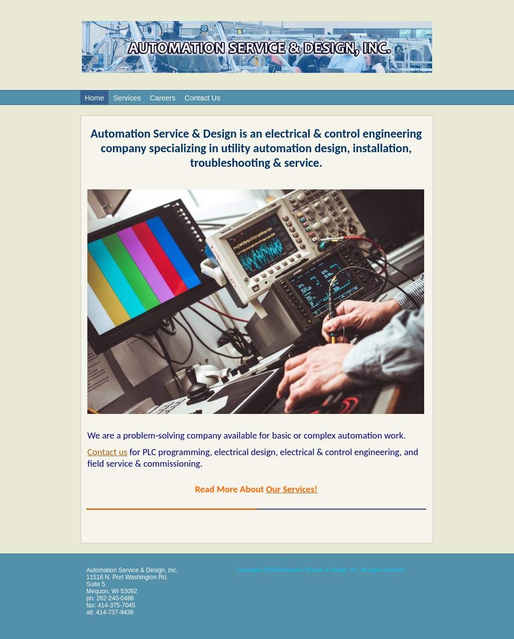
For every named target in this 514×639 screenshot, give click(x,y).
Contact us (107, 452)
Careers (163, 98)
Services (127, 98)
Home (94, 98)
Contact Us (202, 98)
